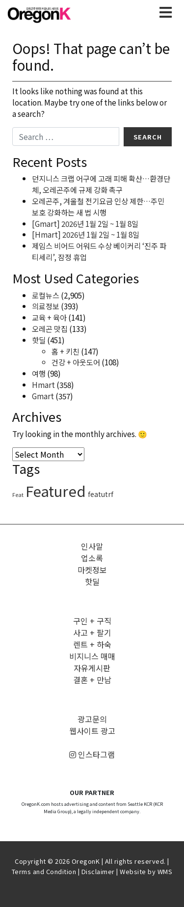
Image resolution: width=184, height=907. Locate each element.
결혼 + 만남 (92, 680)
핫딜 (39, 339)
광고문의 (92, 719)
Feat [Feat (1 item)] (18, 494)
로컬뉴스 (45, 295)
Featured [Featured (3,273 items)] (56, 490)
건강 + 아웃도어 (76, 362)
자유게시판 (92, 668)
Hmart (43, 384)
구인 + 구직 (92, 621)
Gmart (43, 395)
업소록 (92, 558)
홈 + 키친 (65, 351)
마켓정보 (92, 570)
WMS (165, 871)
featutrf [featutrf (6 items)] (100, 494)
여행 (39, 373)
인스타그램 (92, 754)
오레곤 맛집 (50, 328)
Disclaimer (98, 871)
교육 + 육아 (49, 317)
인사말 (92, 546)
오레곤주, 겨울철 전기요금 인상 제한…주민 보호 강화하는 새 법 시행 (98, 206)
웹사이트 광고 (92, 731)
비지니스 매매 (92, 656)
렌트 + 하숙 (92, 644)
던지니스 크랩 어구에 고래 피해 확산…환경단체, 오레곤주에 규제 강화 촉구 (101, 184)
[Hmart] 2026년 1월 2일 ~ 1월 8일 (85, 234)
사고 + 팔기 (92, 632)
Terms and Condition (44, 871)
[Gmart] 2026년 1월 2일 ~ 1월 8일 (85, 223)
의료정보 (45, 306)
